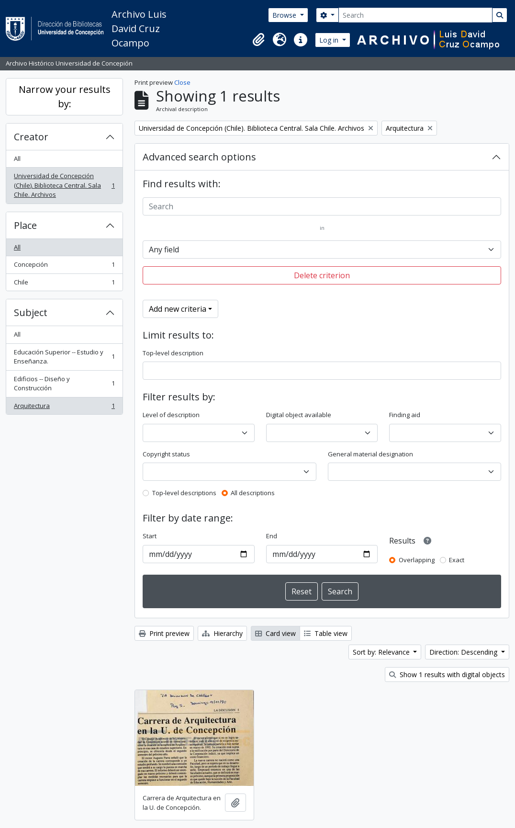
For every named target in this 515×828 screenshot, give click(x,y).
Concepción (64, 266)
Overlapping (417, 560)
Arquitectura (64, 407)
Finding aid (404, 414)
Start (150, 536)
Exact (456, 560)
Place (25, 225)
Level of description (171, 414)
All (17, 158)
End (271, 536)
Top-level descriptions (184, 492)
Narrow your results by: (65, 96)
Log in (329, 40)
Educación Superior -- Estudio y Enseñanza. (64, 357)
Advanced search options (199, 156)
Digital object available (298, 414)
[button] (258, 39)
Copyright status (166, 454)
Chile (64, 284)
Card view (275, 633)
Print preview (164, 633)
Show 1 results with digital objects (447, 674)
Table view (325, 633)
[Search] (415, 15)
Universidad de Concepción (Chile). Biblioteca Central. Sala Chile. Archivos (64, 185)
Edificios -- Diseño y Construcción (64, 383)
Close (182, 82)
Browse (285, 15)
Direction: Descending (464, 652)
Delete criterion (322, 275)
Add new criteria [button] (177, 309)
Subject (30, 312)
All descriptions (253, 492)
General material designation (370, 454)
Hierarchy (222, 633)
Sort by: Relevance (382, 652)
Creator (31, 136)
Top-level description (173, 353)
